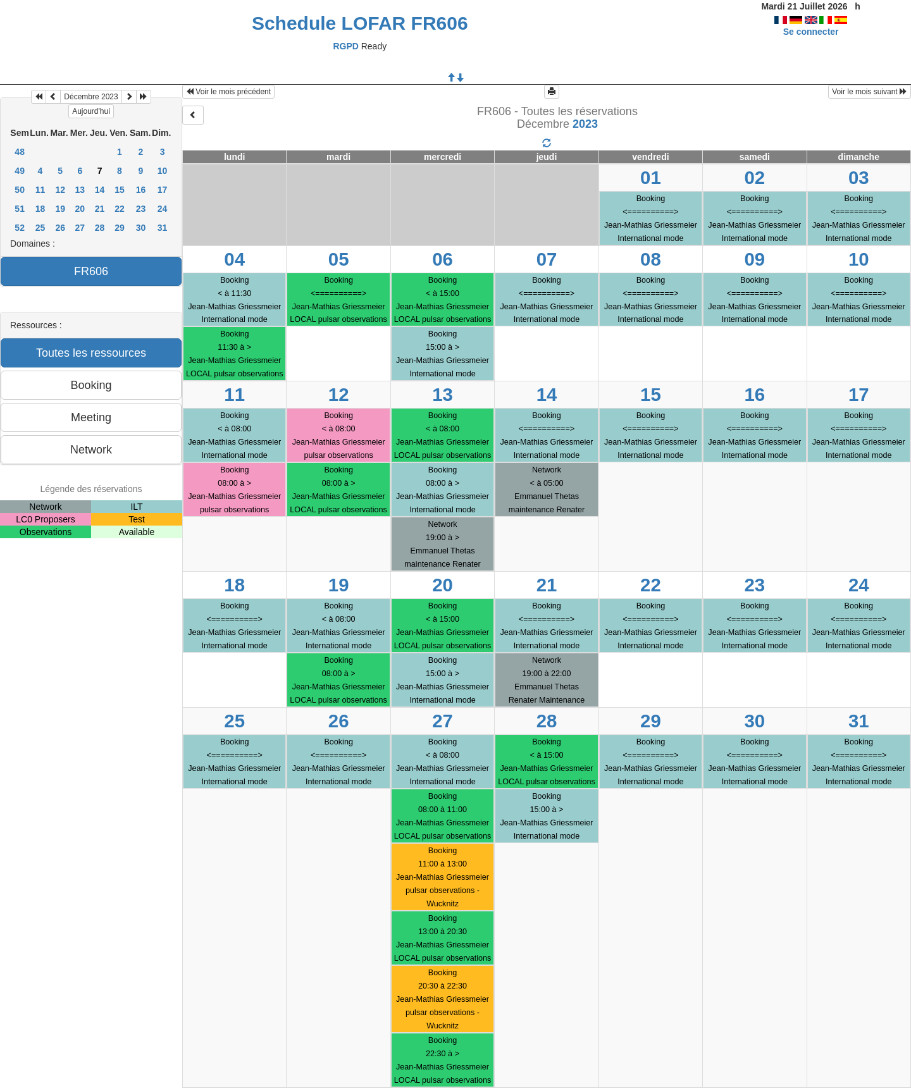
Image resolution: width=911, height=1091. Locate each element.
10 (163, 171)
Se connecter (811, 32)
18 (40, 209)
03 (858, 177)
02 (754, 177)
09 (754, 259)
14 (100, 190)
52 (20, 228)
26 (60, 228)
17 (163, 190)
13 (80, 190)
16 (141, 190)
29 (120, 228)
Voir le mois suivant (869, 91)
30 (141, 228)
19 (60, 209)
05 (338, 259)
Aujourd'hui (91, 111)
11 (40, 190)
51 (20, 209)
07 (546, 259)
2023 (585, 124)
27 (80, 228)
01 (650, 177)
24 (163, 209)
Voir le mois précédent (228, 91)
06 (442, 259)
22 (120, 209)
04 (234, 259)
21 (100, 209)
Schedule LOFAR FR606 (360, 23)
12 (60, 190)
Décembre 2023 (91, 96)
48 (20, 152)
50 (20, 190)
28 (100, 228)
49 (20, 171)
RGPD (345, 46)
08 (650, 259)
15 (120, 190)
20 (80, 209)
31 (163, 228)
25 (40, 228)
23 (141, 209)
